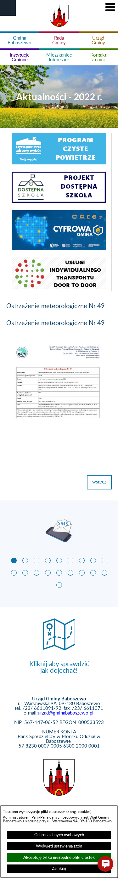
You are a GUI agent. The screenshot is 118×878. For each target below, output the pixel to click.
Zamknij (59, 868)
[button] (8, 8)
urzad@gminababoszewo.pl (65, 713)
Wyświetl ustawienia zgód (59, 846)
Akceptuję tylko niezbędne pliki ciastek (59, 857)
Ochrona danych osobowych (59, 835)
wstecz (99, 482)
